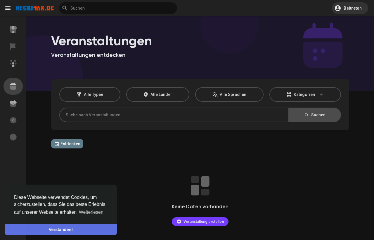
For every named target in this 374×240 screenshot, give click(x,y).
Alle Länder (157, 94)
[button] (350, 8)
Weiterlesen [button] (91, 212)
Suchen (314, 115)
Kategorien (305, 94)
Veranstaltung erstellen (200, 221)
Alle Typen (90, 94)
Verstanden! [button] (61, 229)
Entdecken (67, 143)
